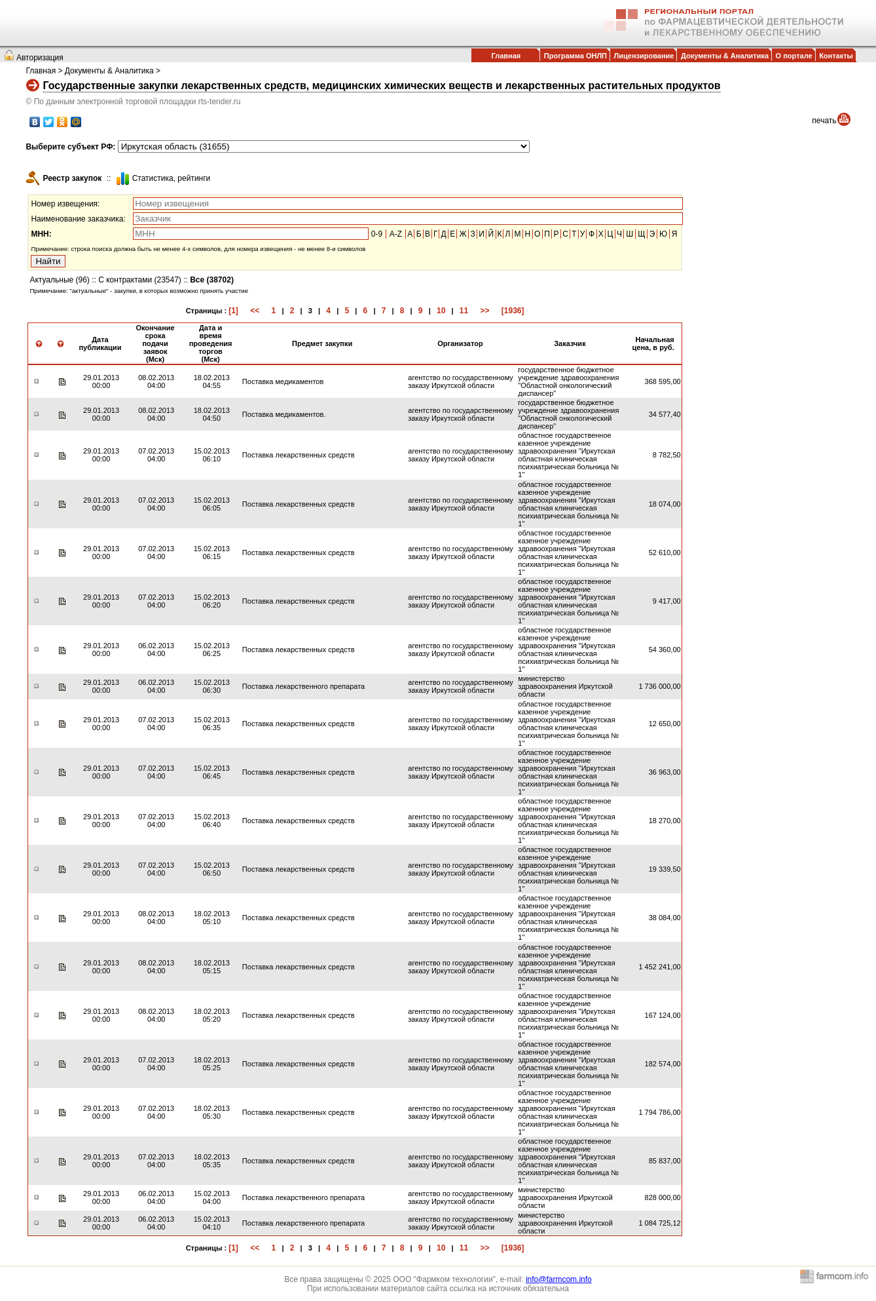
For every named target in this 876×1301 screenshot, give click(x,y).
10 (441, 310)
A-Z (396, 234)
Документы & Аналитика (725, 56)
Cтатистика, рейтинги (171, 178)
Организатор (460, 343)
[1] (233, 310)
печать (824, 120)
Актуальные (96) (59, 279)
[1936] (513, 310)
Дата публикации (100, 343)
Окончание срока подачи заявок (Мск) (155, 343)
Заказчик (569, 343)
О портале (794, 56)
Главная (505, 56)
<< (254, 310)
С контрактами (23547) (139, 279)
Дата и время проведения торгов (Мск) (210, 343)
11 (464, 310)
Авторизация (40, 57)
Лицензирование (644, 56)
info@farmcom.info (559, 1279)
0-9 (376, 234)
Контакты (836, 56)
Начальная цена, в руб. (653, 343)
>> (484, 310)
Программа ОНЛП (575, 56)
